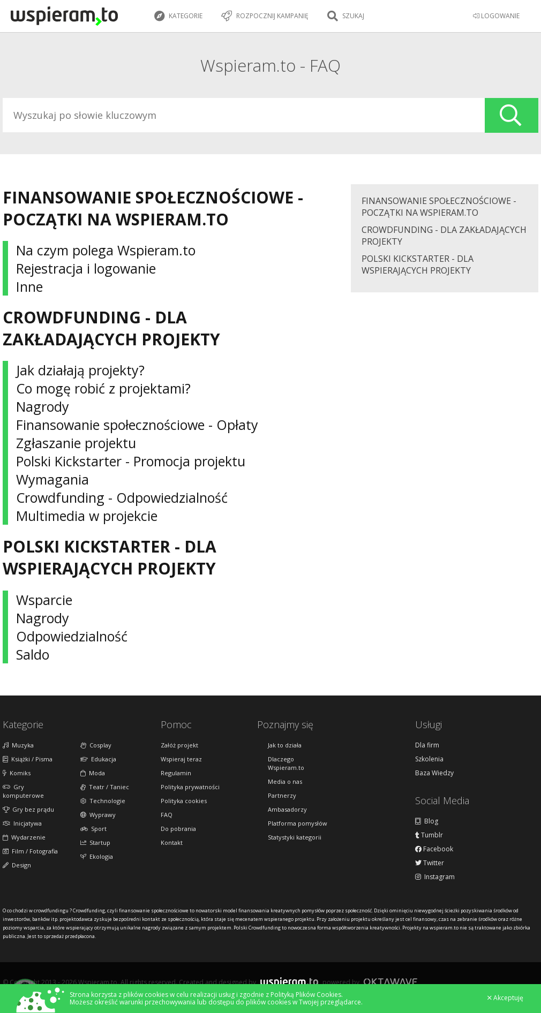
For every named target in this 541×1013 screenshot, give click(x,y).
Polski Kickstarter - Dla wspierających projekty (418, 264)
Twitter (429, 863)
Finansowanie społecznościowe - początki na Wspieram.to (439, 206)
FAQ (166, 815)
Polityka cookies (184, 801)
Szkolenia (429, 759)
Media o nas (285, 781)
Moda (92, 773)
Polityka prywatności (190, 787)
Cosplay (95, 745)
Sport (93, 829)
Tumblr (429, 835)
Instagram (435, 877)
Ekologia (96, 856)
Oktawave (390, 981)
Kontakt (172, 842)
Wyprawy (98, 815)
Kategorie (178, 16)
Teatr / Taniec (104, 787)
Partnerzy (282, 795)
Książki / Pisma (27, 759)
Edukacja (98, 759)
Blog (426, 821)
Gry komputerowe (23, 791)
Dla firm (427, 745)
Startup (95, 842)
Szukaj (345, 16)
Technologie (102, 801)
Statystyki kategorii (294, 837)
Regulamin (176, 773)
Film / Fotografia (30, 851)
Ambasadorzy (287, 809)
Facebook (434, 849)
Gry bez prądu (28, 809)
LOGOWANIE (496, 15)
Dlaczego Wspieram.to (286, 763)
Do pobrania (178, 829)
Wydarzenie (24, 837)
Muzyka (18, 745)
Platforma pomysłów (297, 823)
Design (17, 865)
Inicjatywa (22, 823)
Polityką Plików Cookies (305, 994)
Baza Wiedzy (434, 773)
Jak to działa (285, 745)
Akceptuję (505, 998)
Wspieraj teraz (181, 759)
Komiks (17, 773)
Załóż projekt (179, 745)
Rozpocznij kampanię (265, 16)
